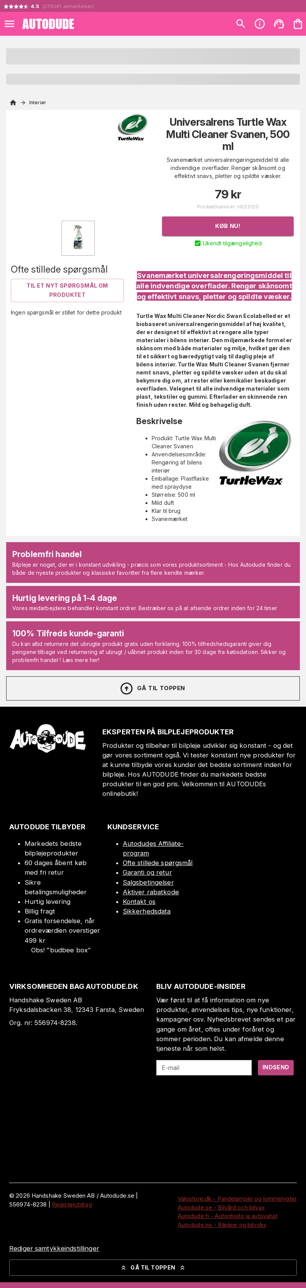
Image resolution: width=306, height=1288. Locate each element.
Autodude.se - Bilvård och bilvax (221, 1207)
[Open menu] (9, 23)
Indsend (276, 1067)
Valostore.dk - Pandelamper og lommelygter (237, 1198)
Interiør (37, 102)
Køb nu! (228, 226)
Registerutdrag (72, 1204)
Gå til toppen (152, 688)
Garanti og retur (147, 872)
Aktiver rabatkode (151, 892)
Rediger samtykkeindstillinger (54, 1248)
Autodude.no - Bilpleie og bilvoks (222, 1224)
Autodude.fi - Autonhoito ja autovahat (228, 1216)
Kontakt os (139, 901)
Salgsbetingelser (148, 882)
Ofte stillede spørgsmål (158, 863)
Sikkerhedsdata (147, 911)
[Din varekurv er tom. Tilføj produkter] (298, 24)
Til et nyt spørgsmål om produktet (67, 290)
